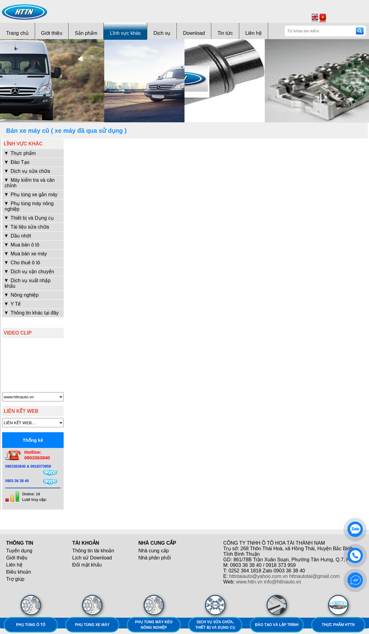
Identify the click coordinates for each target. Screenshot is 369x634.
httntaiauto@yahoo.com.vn (258, 576)
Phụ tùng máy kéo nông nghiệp (154, 625)
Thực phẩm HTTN (338, 625)
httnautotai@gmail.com (314, 576)
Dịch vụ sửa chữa (27, 171)
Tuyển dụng (19, 550)
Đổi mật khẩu (87, 564)
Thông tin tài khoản (93, 550)
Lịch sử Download (92, 557)
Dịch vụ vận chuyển (29, 271)
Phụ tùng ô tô (31, 625)
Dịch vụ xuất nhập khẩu (27, 283)
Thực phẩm (20, 153)
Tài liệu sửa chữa (27, 227)
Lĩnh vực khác (125, 33)
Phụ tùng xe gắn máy (31, 194)
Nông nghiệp (21, 295)
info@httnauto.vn (282, 581)
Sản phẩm (86, 33)
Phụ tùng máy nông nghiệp (29, 206)
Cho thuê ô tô (22, 262)
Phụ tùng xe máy (92, 625)
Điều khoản (18, 572)
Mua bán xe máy (26, 253)
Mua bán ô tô (22, 244)
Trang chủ (17, 33)
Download (194, 33)
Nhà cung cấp (153, 550)
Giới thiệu (51, 33)
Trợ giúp (15, 579)
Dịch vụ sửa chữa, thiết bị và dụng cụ (215, 625)
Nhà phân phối (154, 557)
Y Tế (13, 304)
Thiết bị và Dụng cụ (29, 218)
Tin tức (225, 33)
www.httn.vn (249, 581)
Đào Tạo (17, 162)
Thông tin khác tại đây (32, 312)
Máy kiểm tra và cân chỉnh (30, 182)
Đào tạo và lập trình (276, 625)
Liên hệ (253, 33)
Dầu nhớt (18, 235)
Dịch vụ (161, 33)
